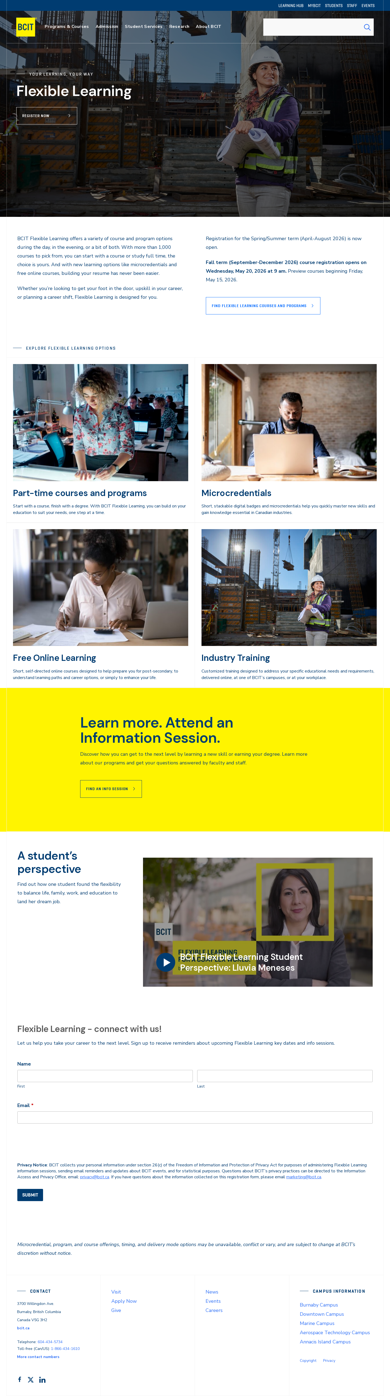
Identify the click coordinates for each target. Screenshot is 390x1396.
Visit (116, 1292)
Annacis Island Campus (325, 1342)
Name (24, 1064)
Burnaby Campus (319, 1305)
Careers (214, 1310)
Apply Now (124, 1301)
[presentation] (58, 1142)
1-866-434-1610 (65, 1348)
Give (116, 1310)
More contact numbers (38, 1356)
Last (200, 1086)
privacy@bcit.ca (94, 1177)
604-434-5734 (50, 1341)
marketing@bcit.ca (303, 1177)
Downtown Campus (322, 1314)
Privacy (329, 1360)
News (212, 1292)
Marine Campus (317, 1323)
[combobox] (318, 27)
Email (25, 1105)
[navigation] (31, 27)
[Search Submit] (367, 27)
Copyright (308, 1360)
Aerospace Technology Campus (335, 1332)
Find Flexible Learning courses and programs (259, 306)
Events (213, 1301)
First (21, 1086)
